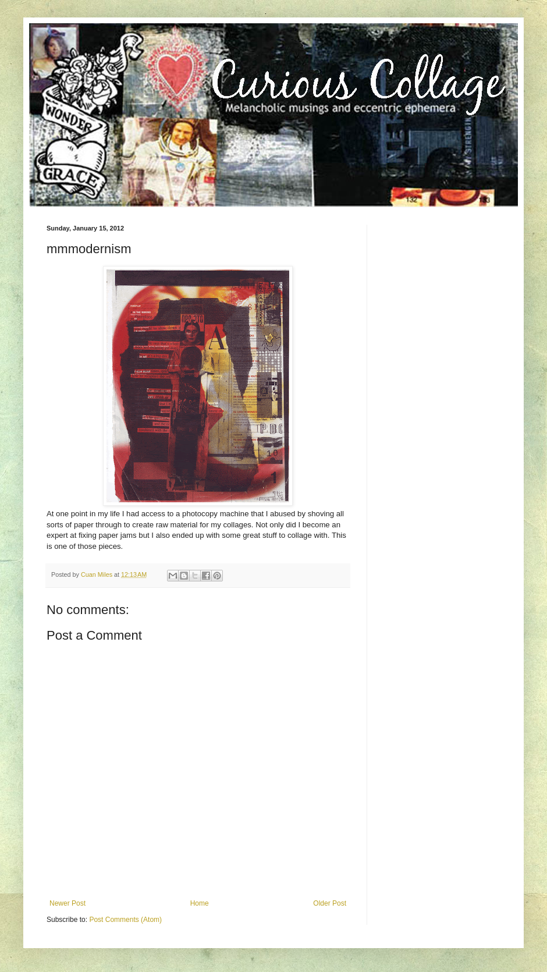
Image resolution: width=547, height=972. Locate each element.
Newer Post (67, 903)
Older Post (329, 903)
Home (199, 903)
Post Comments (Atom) (125, 920)
